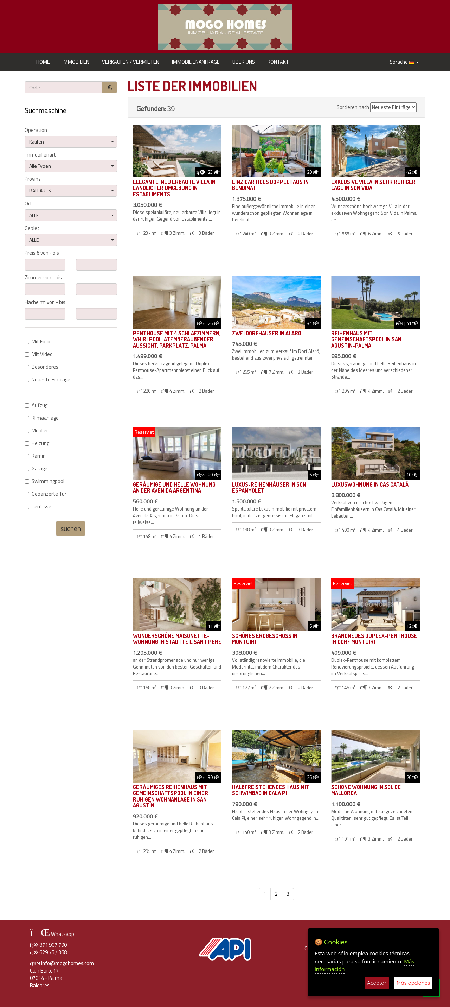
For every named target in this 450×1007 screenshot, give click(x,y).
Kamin (35, 456)
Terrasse (38, 507)
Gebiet (32, 228)
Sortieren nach (353, 107)
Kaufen (71, 141)
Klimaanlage (42, 418)
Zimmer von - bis (43, 277)
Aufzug (36, 405)
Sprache (404, 62)
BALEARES (71, 190)
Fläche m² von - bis (45, 302)
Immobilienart (40, 155)
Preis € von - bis (42, 253)
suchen (70, 528)
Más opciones (413, 983)
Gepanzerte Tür (45, 494)
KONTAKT (278, 62)
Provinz (33, 179)
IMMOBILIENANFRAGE (196, 62)
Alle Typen (71, 166)
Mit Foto (37, 342)
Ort (28, 204)
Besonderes (41, 367)
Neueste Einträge (47, 380)
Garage (36, 469)
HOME (43, 62)
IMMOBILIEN (76, 62)
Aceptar (376, 983)
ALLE (71, 215)
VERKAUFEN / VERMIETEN (130, 62)
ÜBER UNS (243, 62)
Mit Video (39, 354)
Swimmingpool (44, 481)
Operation (36, 130)
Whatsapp (52, 934)
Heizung (37, 443)
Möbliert (37, 431)
